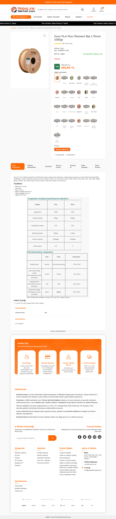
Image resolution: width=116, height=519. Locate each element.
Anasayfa (13, 28)
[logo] (23, 9)
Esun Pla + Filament (43, 460)
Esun (62, 48)
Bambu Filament (42, 455)
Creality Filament (42, 453)
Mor (50, 180)
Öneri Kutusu (97, 166)
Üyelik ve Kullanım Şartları (68, 455)
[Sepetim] (101, 9)
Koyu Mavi (81, 179)
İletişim (67, 17)
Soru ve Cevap (58, 166)
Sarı (87, 179)
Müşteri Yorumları (53, 17)
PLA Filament (19, 323)
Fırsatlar (90, 17)
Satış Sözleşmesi (65, 458)
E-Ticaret (52, 517)
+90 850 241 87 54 (90, 464)
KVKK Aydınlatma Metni (68, 474)
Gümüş (51, 179)
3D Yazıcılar (18, 460)
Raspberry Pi (19, 463)
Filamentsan (19, 486)
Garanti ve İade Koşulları (68, 460)
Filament (32, 28)
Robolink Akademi (21, 488)
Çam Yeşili (27, 180)
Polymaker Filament (43, 458)
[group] (30, 60)
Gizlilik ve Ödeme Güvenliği (68, 463)
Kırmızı (37, 180)
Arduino (17, 458)
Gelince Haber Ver (62, 149)
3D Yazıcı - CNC (23, 28)
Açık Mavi (60, 179)
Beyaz (43, 180)
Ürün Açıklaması (16, 166)
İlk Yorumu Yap (67, 43)
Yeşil (46, 180)
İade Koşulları (84, 166)
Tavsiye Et (73, 166)
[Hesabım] (93, 9)
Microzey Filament (43, 463)
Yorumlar (48, 166)
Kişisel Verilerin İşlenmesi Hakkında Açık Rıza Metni (68, 471)
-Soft (47, 517)
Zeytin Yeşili (68, 179)
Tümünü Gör (19, 491)
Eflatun (20, 180)
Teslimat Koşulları (65, 453)
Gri (56, 179)
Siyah (33, 180)
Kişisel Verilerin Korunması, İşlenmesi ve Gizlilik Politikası (69, 466)
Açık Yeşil (92, 179)
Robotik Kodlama (20, 453)
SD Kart (17, 455)
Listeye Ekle (59, 155)
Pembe (75, 179)
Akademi (79, 17)
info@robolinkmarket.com (93, 470)
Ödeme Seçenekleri (31, 166)
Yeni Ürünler (38, 17)
